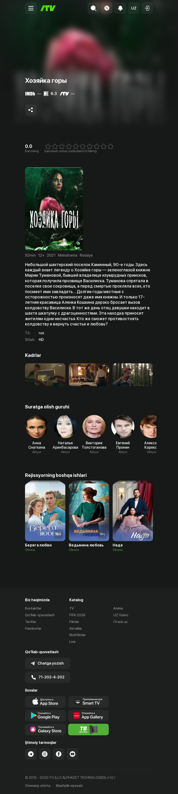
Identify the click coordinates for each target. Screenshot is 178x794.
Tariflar (30, 622)
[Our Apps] (88, 702)
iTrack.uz (120, 622)
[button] (134, 8)
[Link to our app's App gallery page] (88, 715)
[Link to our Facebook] (58, 754)
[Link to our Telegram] (31, 754)
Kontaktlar (33, 608)
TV (71, 608)
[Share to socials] (31, 110)
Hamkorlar (33, 628)
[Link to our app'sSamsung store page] (45, 729)
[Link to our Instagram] (45, 754)
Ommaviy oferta (37, 786)
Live (72, 642)
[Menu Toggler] (31, 8)
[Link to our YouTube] (72, 754)
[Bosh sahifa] (48, 8)
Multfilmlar (77, 635)
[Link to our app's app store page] (45, 702)
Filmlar (74, 622)
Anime (118, 608)
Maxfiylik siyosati (69, 786)
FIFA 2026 (77, 615)
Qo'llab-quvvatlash (39, 615)
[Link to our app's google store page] (45, 715)
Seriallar (75, 628)
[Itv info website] (88, 729)
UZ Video (120, 615)
